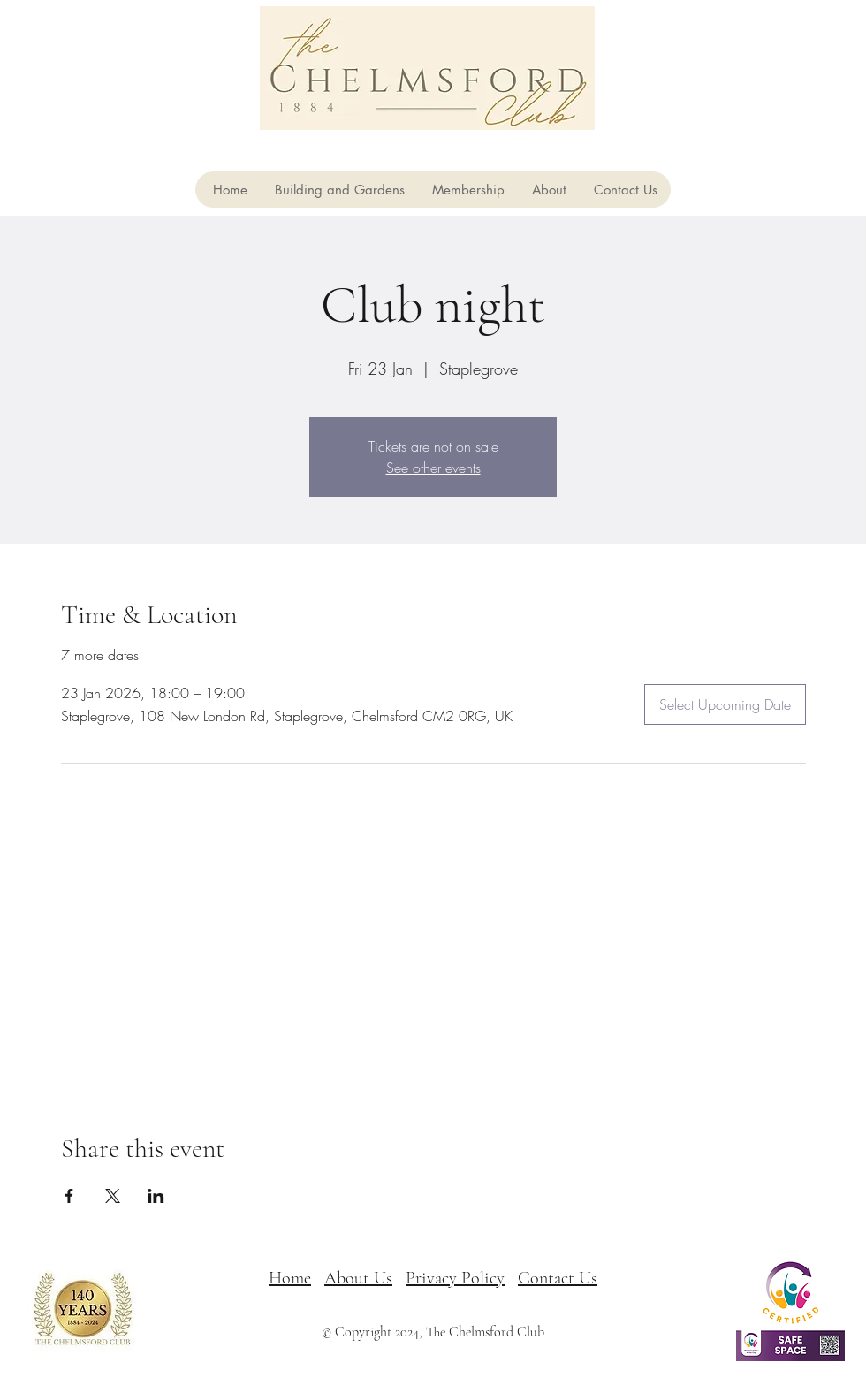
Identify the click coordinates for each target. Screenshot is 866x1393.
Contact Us (557, 1278)
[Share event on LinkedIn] (156, 1196)
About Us (358, 1278)
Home (290, 1278)
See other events (433, 467)
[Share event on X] (112, 1196)
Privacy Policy (455, 1278)
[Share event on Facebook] (69, 1196)
